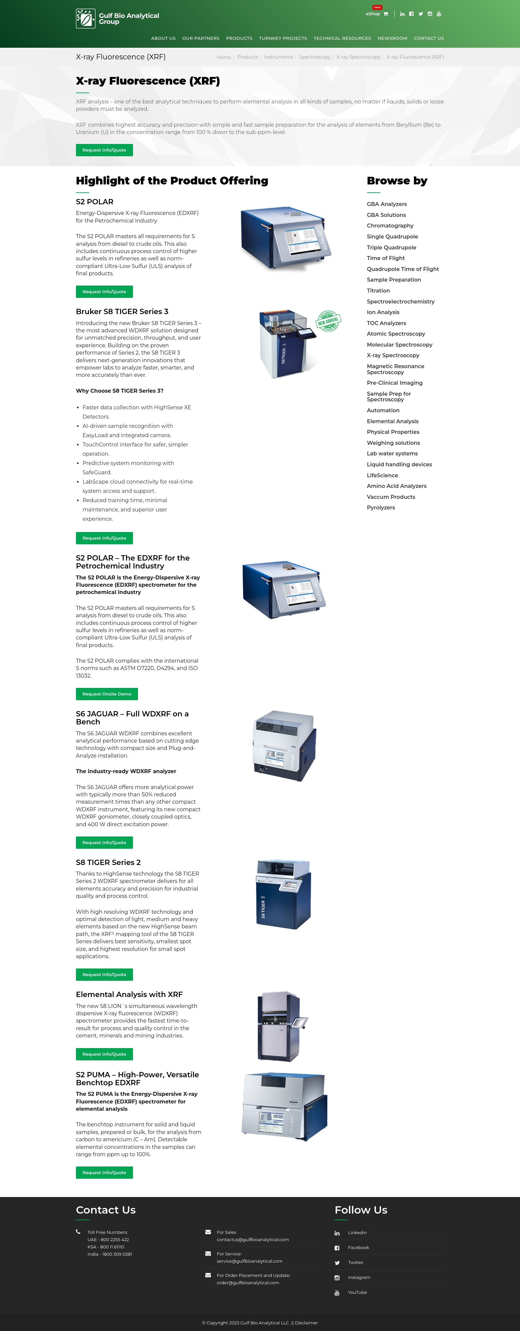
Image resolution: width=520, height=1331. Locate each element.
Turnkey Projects (283, 38)
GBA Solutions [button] (386, 215)
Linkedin (351, 1232)
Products (239, 38)
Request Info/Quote (104, 150)
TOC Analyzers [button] (387, 323)
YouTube (351, 1292)
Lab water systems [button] (392, 453)
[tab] (405, 203)
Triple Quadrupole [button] (392, 247)
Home (224, 57)
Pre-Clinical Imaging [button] (395, 383)
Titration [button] (378, 291)
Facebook (352, 1247)
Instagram (352, 1277)
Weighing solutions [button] (393, 443)
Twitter (349, 1262)
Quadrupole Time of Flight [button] (403, 269)
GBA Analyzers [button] (387, 204)
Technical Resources (342, 38)
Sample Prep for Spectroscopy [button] (389, 397)
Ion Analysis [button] (383, 312)
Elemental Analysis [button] (393, 421)
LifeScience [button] (382, 475)
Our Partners (201, 38)
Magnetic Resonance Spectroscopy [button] (395, 369)
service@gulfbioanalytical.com (250, 1261)
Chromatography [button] (390, 226)
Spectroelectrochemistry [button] (401, 302)
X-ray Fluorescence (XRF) (415, 57)
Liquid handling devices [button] (399, 464)
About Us (163, 38)
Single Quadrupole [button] (392, 236)
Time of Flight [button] (386, 258)
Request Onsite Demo (107, 694)
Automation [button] (383, 410)
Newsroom (392, 38)
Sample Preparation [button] (394, 280)
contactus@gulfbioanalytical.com (253, 1239)
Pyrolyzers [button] (381, 507)
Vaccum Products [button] (391, 497)
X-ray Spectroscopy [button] (393, 355)
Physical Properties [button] (393, 432)
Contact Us (429, 38)
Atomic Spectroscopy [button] (396, 334)
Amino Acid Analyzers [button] (397, 486)
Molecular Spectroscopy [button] (400, 345)
